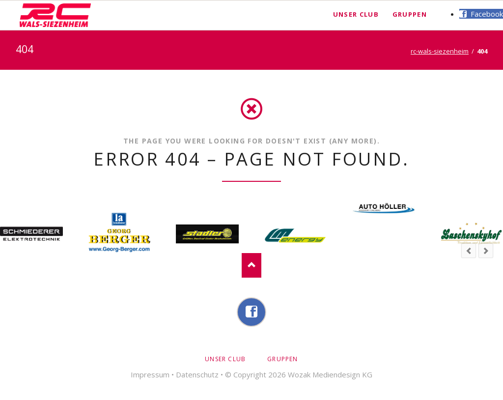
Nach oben (251, 265)
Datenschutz (197, 374)
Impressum (150, 374)
